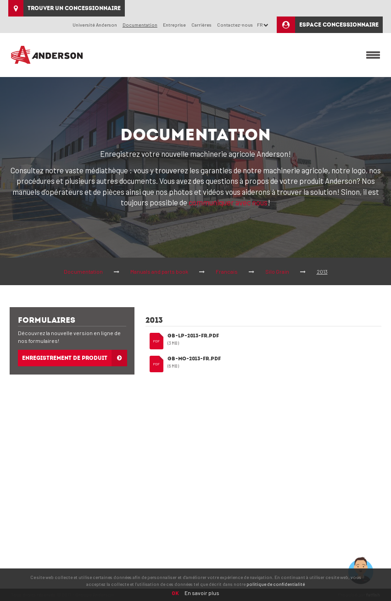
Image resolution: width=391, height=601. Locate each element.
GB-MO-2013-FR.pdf (194, 359)
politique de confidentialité (275, 584)
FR (262, 25)
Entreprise (174, 25)
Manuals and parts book (159, 271)
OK (175, 593)
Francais (227, 271)
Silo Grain (277, 271)
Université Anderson (95, 25)
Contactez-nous (235, 25)
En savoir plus (201, 593)
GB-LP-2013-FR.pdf (193, 336)
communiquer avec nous (228, 202)
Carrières (201, 25)
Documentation (83, 271)
